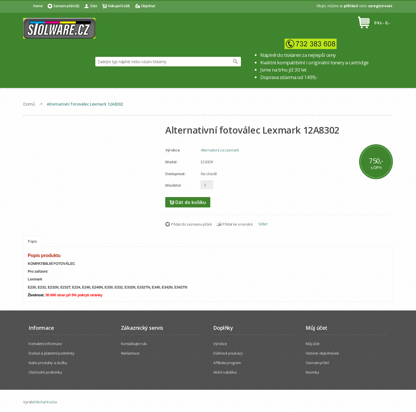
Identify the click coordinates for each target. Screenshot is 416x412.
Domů (29, 104)
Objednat (148, 5)
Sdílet (263, 223)
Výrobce (220, 343)
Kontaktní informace (45, 343)
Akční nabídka (224, 372)
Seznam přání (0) (66, 5)
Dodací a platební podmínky (52, 353)
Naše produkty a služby (48, 362)
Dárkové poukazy (228, 353)
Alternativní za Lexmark (220, 150)
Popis (32, 241)
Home (37, 5)
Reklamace (130, 353)
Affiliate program (227, 362)
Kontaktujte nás (134, 343)
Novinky (312, 372)
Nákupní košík (119, 5)
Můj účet (313, 343)
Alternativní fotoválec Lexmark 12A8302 (85, 104)
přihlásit (351, 5)
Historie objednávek (322, 353)
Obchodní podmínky (45, 372)
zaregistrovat (380, 5)
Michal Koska (46, 401)
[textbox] (162, 61)
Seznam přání (317, 362)
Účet (93, 5)
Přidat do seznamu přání (191, 224)
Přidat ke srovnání (237, 224)
